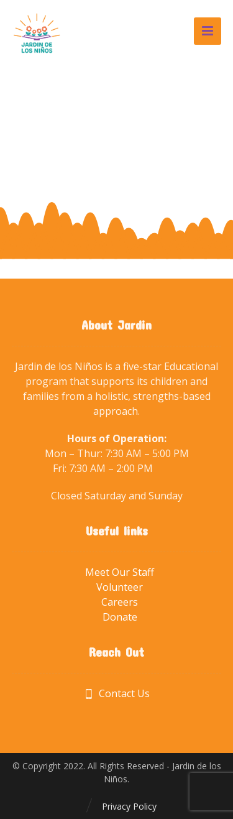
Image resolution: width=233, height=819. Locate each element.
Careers (119, 602)
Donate (120, 617)
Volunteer (119, 587)
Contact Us (117, 693)
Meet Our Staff (119, 572)
